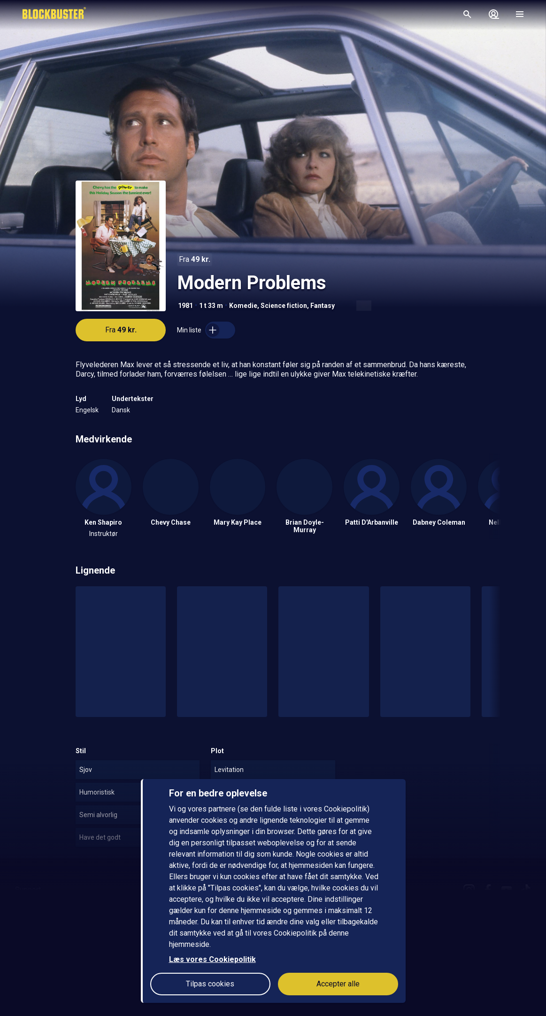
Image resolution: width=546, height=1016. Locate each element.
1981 (185, 305)
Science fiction (284, 305)
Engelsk (87, 410)
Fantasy (322, 305)
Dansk (121, 410)
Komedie (243, 305)
